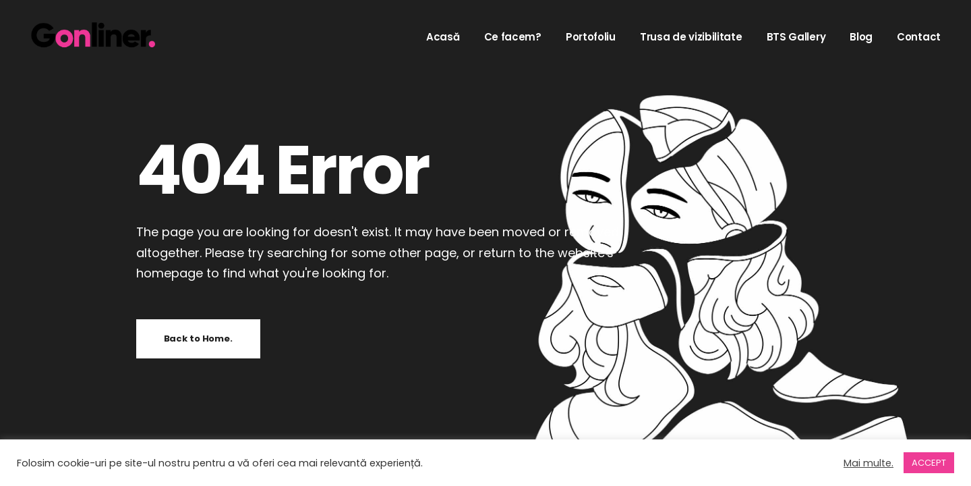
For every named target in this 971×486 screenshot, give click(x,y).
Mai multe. (868, 463)
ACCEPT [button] (929, 462)
